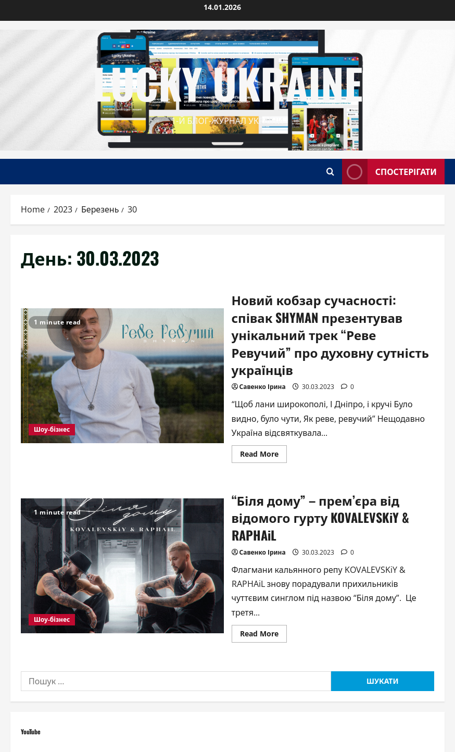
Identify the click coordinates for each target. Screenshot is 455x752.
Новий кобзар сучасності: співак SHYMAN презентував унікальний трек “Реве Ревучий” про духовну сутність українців (122, 376)
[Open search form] (330, 171)
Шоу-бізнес (52, 429)
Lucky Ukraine (228, 83)
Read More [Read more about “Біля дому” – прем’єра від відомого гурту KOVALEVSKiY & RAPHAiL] (263, 635)
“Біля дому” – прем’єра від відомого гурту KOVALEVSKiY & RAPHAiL (122, 566)
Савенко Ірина (262, 386)
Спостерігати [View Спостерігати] (389, 171)
